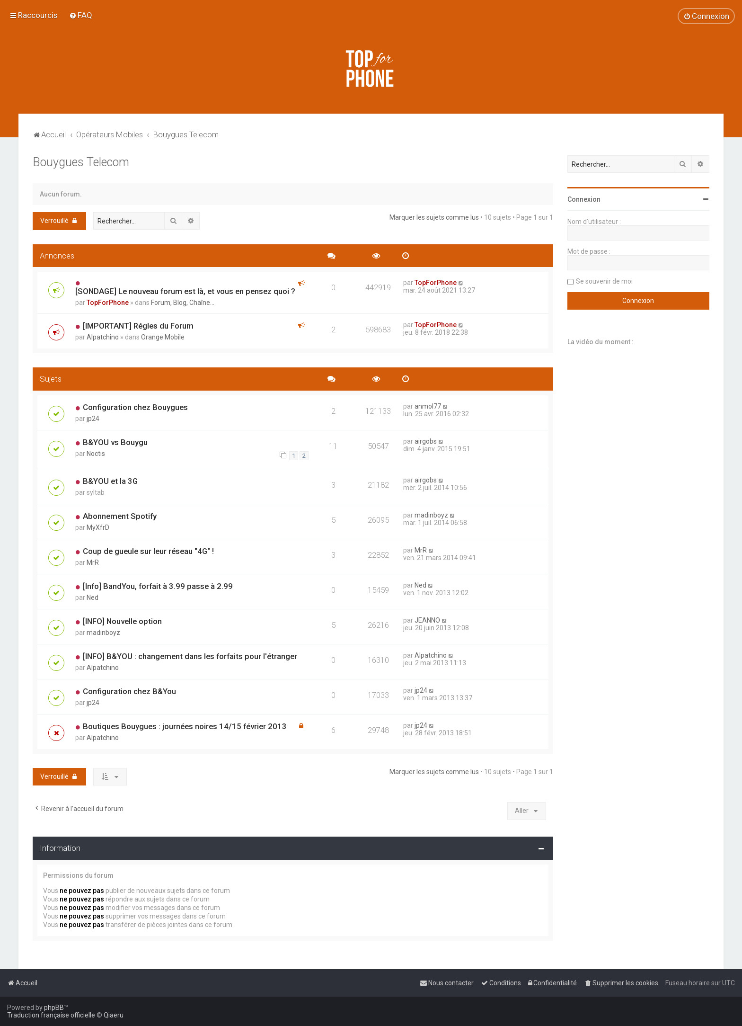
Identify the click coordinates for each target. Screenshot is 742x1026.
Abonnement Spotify (120, 516)
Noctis (96, 453)
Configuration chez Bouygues (135, 407)
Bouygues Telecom (81, 162)
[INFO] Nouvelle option (122, 621)
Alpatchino (103, 337)
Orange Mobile (163, 337)
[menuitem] (81, 15)
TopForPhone (108, 302)
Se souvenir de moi (604, 281)
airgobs (426, 441)
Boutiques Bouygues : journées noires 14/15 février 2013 (185, 726)
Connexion (584, 199)
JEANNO (427, 620)
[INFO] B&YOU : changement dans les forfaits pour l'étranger (190, 656)
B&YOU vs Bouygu (115, 442)
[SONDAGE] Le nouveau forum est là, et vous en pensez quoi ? (185, 291)
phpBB (54, 1007)
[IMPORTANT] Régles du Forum (138, 325)
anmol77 (428, 406)
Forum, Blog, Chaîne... (182, 302)
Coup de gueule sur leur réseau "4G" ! (148, 551)
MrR (93, 562)
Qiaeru (114, 1015)
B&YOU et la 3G (110, 481)
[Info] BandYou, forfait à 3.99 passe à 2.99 (158, 586)
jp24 (93, 418)
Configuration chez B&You (129, 691)
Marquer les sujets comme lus (434, 217)
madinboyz (431, 515)
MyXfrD (98, 527)
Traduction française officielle (51, 1015)
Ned (92, 597)
